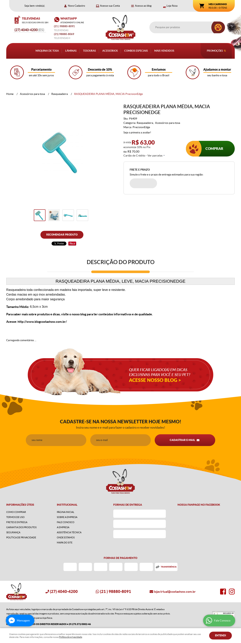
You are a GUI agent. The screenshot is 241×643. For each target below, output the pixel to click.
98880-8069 (64, 34)
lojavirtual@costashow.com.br (175, 591)
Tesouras (89, 50)
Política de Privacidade (21, 537)
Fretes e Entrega (16, 522)
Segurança (13, 532)
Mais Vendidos (164, 50)
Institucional (67, 504)
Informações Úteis (20, 504)
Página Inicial (65, 512)
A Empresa (63, 527)
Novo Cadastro (76, 5)
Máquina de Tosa (47, 50)
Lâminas (71, 50)
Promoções (215, 50)
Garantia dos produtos (21, 527)
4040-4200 (29, 30)
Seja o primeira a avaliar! (137, 132)
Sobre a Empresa (67, 517)
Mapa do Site (64, 542)
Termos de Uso (15, 517)
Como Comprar (16, 512)
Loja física (172, 5)
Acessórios (110, 50)
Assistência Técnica (69, 532)
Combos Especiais (136, 50)
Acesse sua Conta (110, 5)
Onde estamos (66, 537)
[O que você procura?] (218, 27)
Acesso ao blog (143, 5)
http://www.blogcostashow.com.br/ (42, 321)
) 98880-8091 (64, 26)
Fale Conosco (65, 522)
